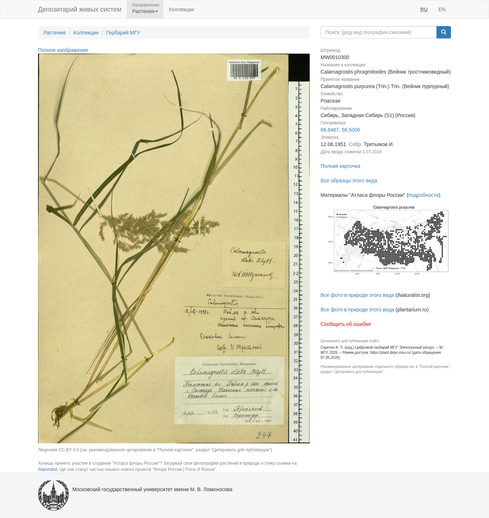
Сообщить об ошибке (346, 324)
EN (442, 9)
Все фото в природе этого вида (357, 295)
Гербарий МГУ (123, 33)
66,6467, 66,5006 (340, 130)
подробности (423, 195)
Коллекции (181, 9)
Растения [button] (145, 11)
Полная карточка (340, 166)
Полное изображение (63, 50)
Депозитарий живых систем (79, 9)
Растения (54, 33)
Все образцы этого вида (349, 180)
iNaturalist (47, 469)
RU (423, 9)
